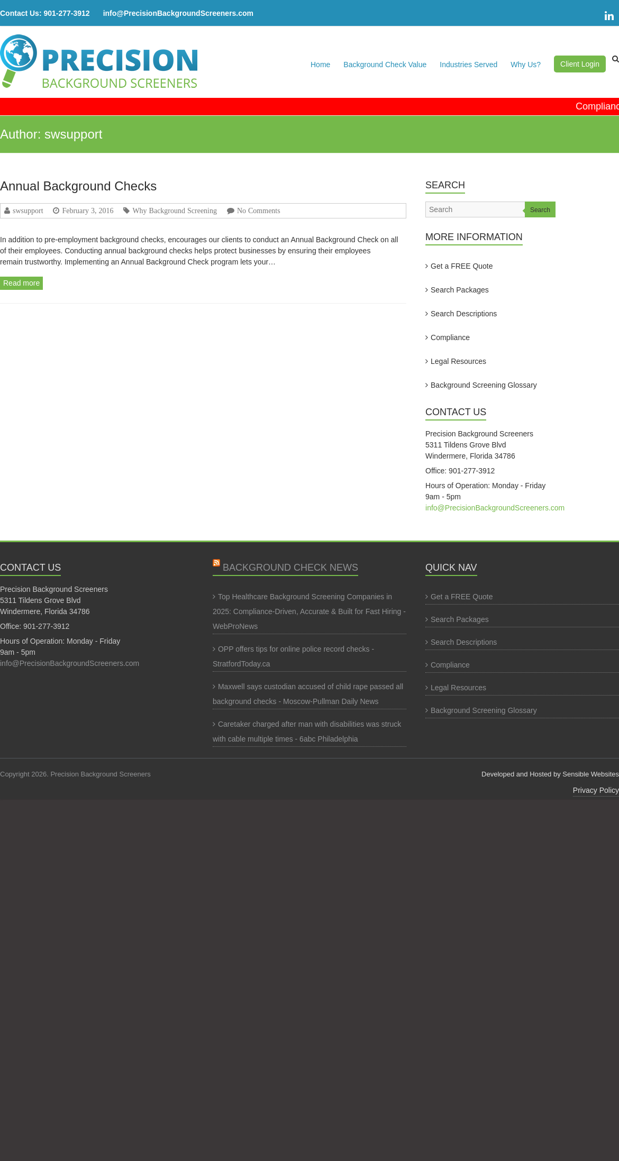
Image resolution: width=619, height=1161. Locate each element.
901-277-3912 (66, 13)
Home (320, 64)
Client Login (579, 64)
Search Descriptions (464, 313)
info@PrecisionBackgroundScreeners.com (178, 13)
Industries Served (468, 64)
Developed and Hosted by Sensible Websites (550, 774)
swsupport (28, 210)
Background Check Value (384, 64)
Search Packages (460, 290)
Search (540, 210)
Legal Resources (458, 361)
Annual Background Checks (78, 186)
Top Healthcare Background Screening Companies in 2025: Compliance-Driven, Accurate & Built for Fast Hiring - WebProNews (309, 611)
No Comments (258, 210)
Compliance (450, 337)
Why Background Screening (174, 210)
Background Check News (290, 567)
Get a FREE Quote (462, 266)
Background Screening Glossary (484, 385)
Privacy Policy (596, 790)
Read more (21, 283)
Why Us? (526, 64)
